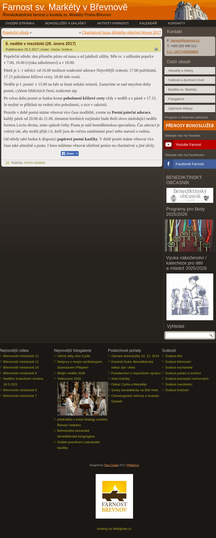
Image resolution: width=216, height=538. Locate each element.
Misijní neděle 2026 (71, 373)
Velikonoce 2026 (69, 378)
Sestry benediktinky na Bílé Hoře (134, 390)
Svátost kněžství (177, 390)
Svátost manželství (178, 384)
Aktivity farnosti (113, 23)
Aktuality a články (180, 70)
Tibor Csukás (111, 465)
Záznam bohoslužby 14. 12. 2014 (135, 356)
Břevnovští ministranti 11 (21, 362)
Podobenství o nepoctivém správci (136, 373)
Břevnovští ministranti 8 (20, 390)
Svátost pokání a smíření (183, 373)
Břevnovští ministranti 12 (21, 356)
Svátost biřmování (178, 362)
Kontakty (176, 23)
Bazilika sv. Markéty (182, 89)
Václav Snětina (61, 49)
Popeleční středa (15, 32)
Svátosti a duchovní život (186, 80)
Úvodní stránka (19, 23)
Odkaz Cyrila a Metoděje (129, 384)
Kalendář (148, 23)
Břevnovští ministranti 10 (21, 367)
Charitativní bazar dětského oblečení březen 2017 (121, 32)
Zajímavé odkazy (180, 108)
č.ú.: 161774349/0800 (182, 52)
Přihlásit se (133, 465)
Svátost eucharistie (179, 367)
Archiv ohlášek (34, 162)
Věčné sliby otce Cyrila (73, 356)
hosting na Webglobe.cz (114, 529)
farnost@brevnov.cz (185, 40)
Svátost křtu (173, 356)
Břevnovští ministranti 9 (20, 373)
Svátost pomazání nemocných (187, 378)
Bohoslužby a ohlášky (65, 23)
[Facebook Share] (70, 153)
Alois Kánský (120, 378)
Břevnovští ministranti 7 (20, 396)
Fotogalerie (176, 99)
